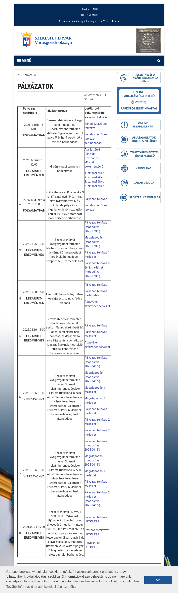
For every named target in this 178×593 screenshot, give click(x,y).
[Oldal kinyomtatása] (91, 99)
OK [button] (158, 579)
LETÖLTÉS (92, 521)
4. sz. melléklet (94, 186)
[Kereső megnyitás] (159, 61)
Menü (24, 60)
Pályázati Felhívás (96, 117)
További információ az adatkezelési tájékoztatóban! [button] (42, 586)
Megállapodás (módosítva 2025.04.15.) (94, 377)
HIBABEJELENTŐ (89, 8)
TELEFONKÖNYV (89, 15)
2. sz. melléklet (94, 177)
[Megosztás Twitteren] (85, 99)
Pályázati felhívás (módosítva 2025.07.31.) (96, 227)
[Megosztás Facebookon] (105, 95)
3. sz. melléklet (94, 181)
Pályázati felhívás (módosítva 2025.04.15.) (96, 362)
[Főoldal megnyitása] (48, 40)
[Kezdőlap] (18, 74)
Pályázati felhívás (96, 199)
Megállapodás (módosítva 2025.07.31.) (94, 242)
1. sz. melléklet (94, 173)
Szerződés (92, 158)
